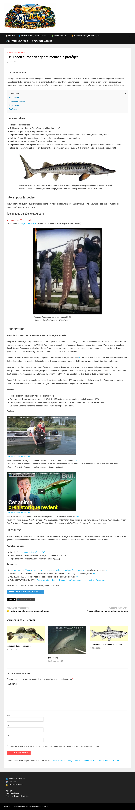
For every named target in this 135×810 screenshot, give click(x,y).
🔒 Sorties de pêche (14, 784)
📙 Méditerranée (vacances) (84, 36)
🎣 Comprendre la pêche (17, 41)
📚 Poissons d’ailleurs (16, 52)
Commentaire (13, 684)
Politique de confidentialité (17, 796)
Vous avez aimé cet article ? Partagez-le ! (25, 592)
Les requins (53, 657)
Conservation (14, 105)
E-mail (10, 725)
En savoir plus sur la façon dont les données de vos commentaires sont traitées (85, 760)
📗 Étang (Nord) (58, 36)
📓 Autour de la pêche (41, 41)
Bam (46, 806)
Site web (10, 736)
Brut (77, 516)
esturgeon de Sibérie (27, 223)
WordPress (37, 806)
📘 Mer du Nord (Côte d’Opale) (32, 36)
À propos (9, 790)
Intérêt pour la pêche (17, 101)
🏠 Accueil (10, 36)
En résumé (13, 109)
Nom (9, 715)
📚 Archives (11, 782)
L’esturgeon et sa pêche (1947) (33, 552)
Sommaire (14, 93)
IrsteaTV (77, 460)
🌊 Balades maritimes (15, 779)
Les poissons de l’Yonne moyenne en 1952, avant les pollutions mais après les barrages (47, 570)
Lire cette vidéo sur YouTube (19, 456)
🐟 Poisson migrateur (26, 600)
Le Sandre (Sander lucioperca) (19, 646)
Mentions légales (13, 793)
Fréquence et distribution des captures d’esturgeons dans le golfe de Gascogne (71, 580)
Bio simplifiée (14, 97)
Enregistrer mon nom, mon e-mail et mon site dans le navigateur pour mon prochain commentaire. (55, 746)
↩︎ (107, 570)
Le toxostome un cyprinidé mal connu (106, 644)
